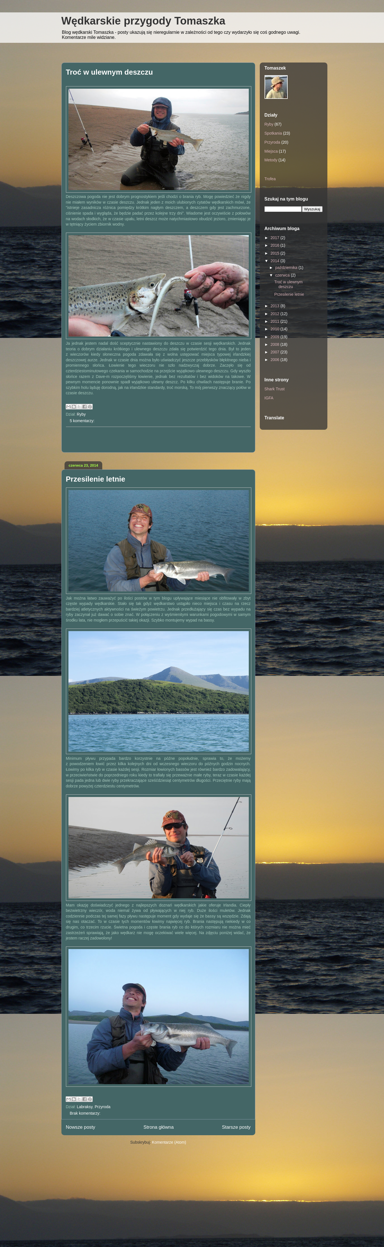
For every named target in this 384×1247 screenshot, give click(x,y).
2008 (275, 344)
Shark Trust (275, 389)
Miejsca (271, 151)
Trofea (270, 179)
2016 (275, 245)
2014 (275, 261)
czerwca (283, 275)
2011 (275, 321)
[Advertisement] (158, 439)
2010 (275, 329)
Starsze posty (236, 1127)
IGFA (269, 398)
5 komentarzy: (82, 420)
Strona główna (158, 1127)
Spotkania (273, 133)
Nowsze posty (80, 1127)
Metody (271, 160)
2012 (275, 313)
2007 (275, 352)
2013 (275, 306)
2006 (275, 359)
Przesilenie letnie (95, 479)
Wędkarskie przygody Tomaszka (143, 21)
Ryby (81, 414)
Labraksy (84, 1107)
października (287, 267)
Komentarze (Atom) (169, 1142)
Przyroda (102, 1107)
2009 (275, 337)
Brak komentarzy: (85, 1113)
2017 (275, 237)
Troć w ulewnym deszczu (109, 72)
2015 (275, 253)
